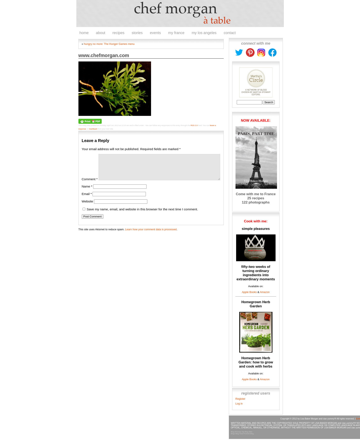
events (155, 33)
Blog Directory (236, 432)
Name (87, 191)
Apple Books (249, 292)
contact (230, 33)
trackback (93, 129)
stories (137, 33)
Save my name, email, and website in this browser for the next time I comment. (142, 214)
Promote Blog (249, 434)
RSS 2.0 (194, 125)
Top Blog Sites (247, 432)
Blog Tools (239, 434)
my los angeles (204, 33)
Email (87, 199)
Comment (90, 184)
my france (176, 33)
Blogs (233, 434)
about (100, 33)
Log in (239, 403)
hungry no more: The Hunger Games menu (109, 43)
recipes (118, 33)
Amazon (264, 292)
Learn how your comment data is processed (151, 234)
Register (240, 398)
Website (87, 206)
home (84, 33)
